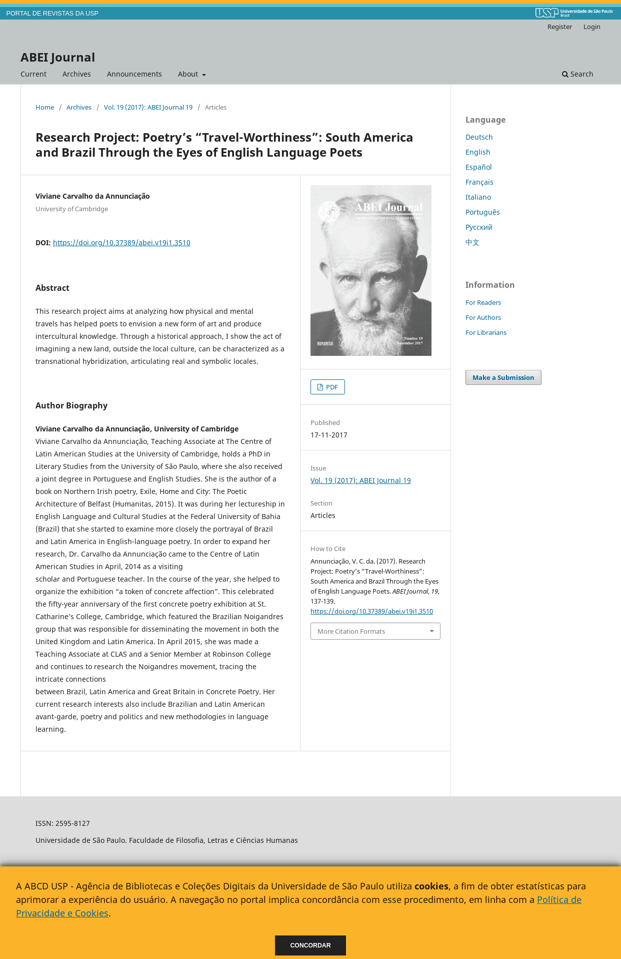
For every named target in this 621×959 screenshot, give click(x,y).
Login (592, 26)
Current (33, 74)
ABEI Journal (57, 57)
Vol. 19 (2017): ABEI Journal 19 (148, 107)
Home (45, 107)
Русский (479, 227)
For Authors (483, 317)
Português (483, 212)
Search (578, 74)
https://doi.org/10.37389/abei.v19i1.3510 (121, 242)
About (189, 74)
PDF (331, 386)
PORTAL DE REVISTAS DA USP (52, 13)
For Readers (483, 302)
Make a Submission (503, 377)
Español (479, 167)
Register (560, 26)
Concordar (310, 945)
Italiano (478, 197)
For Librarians (486, 332)
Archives (76, 74)
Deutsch (479, 137)
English (478, 152)
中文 (473, 242)
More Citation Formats (351, 631)
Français (480, 182)
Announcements (134, 74)
